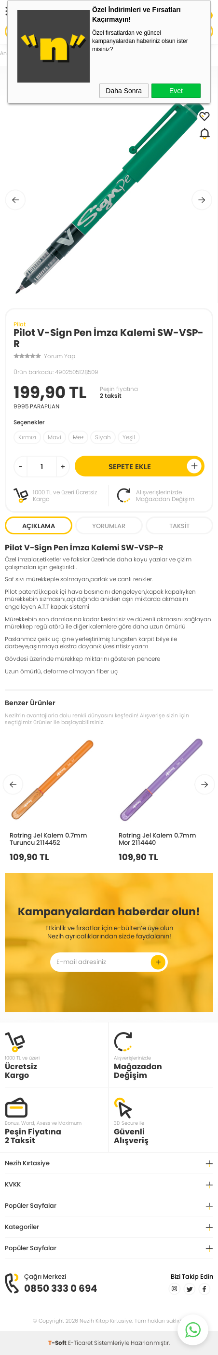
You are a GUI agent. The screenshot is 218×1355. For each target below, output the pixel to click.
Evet (176, 91)
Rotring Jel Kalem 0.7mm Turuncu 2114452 (48, 839)
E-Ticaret (80, 1343)
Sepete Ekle (155, 466)
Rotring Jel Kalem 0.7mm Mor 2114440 (157, 839)
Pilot (20, 324)
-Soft (58, 1343)
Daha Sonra (124, 91)
